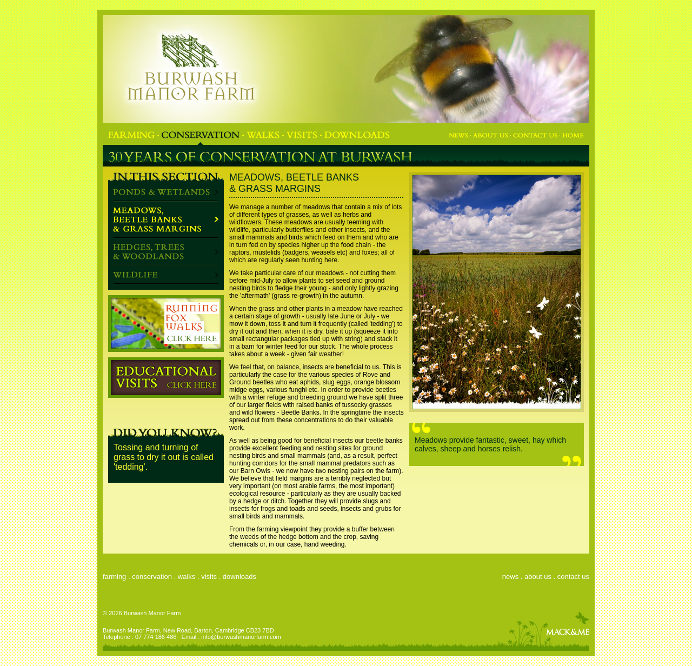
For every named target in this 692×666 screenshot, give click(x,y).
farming (114, 576)
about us (537, 576)
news (510, 576)
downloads (239, 576)
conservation (152, 576)
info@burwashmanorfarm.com (241, 637)
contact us (573, 576)
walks (187, 576)
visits (209, 576)
